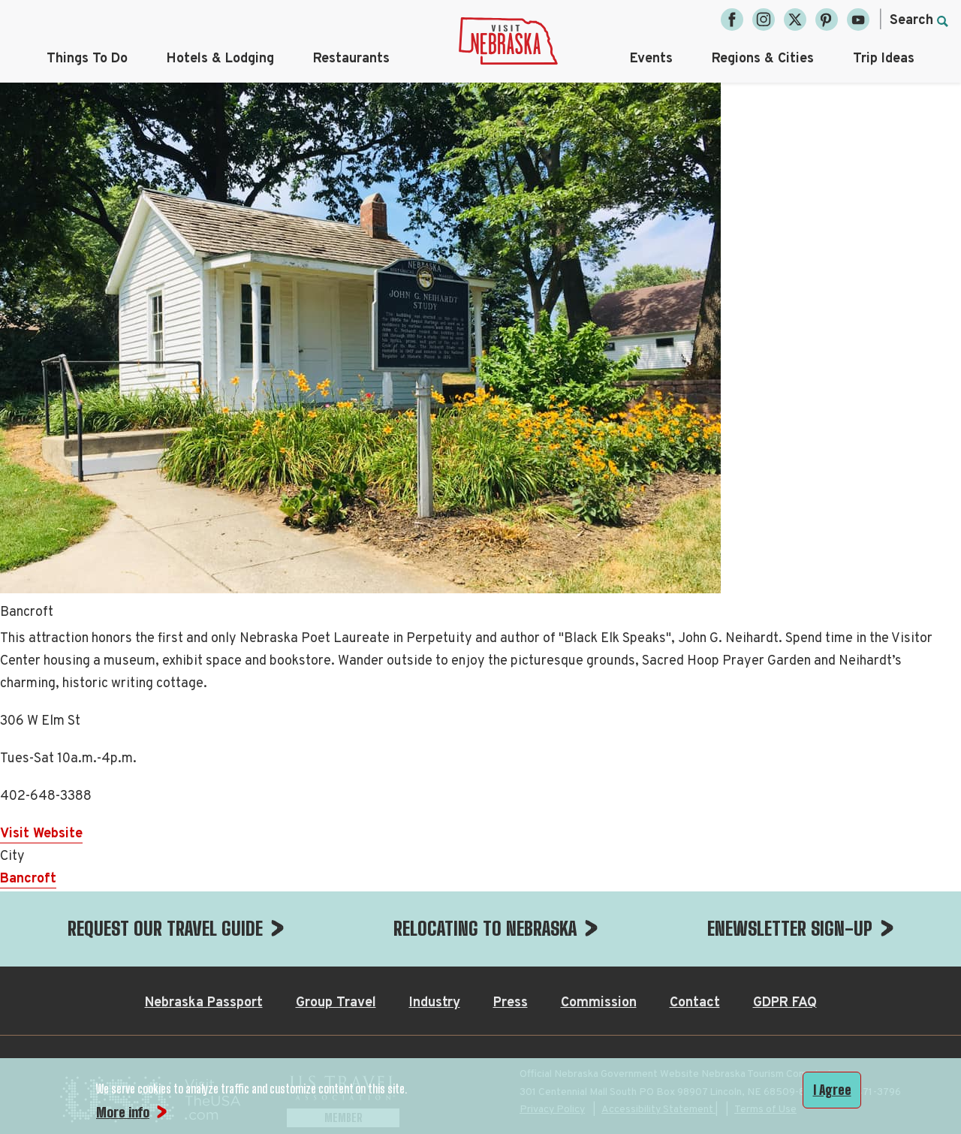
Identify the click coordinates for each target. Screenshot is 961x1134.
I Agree (832, 1089)
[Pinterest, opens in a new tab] (826, 19)
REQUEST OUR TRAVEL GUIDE (165, 928)
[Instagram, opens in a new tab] (763, 19)
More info (122, 1112)
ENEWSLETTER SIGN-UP (789, 928)
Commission (599, 1003)
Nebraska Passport (204, 1003)
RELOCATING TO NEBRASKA (485, 928)
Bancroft (28, 879)
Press (510, 1003)
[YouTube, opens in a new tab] (858, 19)
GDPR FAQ (785, 1003)
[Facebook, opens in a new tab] (732, 19)
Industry (434, 1003)
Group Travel (336, 1003)
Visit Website (41, 834)
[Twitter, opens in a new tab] (795, 19)
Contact (695, 1003)
